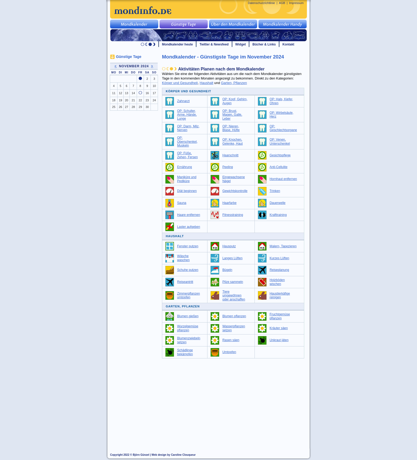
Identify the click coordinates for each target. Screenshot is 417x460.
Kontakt (288, 44)
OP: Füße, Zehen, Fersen (187, 155)
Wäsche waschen (183, 258)
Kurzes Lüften (279, 258)
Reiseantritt (185, 282)
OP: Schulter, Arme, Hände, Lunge (187, 114)
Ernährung (184, 167)
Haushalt (206, 83)
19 (120, 100)
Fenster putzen (187, 246)
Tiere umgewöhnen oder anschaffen (233, 295)
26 (120, 106)
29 (140, 106)
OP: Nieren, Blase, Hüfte (231, 128)
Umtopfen (229, 352)
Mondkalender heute (177, 44)
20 (126, 100)
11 (113, 93)
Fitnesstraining (232, 215)
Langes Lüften (232, 258)
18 (113, 100)
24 (154, 100)
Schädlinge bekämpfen (185, 352)
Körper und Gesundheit (180, 83)
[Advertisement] (236, 401)
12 (120, 93)
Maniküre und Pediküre (186, 179)
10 (154, 85)
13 (126, 93)
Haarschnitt (230, 155)
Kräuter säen (279, 328)
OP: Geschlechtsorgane (283, 128)
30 (147, 106)
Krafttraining (278, 215)
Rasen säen (230, 340)
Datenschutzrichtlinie (261, 3)
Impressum (296, 3)
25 (113, 106)
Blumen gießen (187, 316)
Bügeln (227, 270)
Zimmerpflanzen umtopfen (188, 295)
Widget (240, 44)
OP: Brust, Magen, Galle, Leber (232, 114)
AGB (282, 3)
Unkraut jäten (279, 340)
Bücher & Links (264, 44)
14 (133, 93)
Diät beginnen (187, 191)
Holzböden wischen (277, 282)
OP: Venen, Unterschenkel (280, 141)
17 (154, 93)
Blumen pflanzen (234, 316)
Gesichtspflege (280, 155)
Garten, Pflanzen (234, 83)
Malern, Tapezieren (283, 246)
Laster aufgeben (188, 227)
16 (147, 93)
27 (126, 106)
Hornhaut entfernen (283, 179)
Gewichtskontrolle (234, 191)
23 (147, 100)
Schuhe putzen (187, 270)
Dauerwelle (278, 203)
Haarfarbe (229, 203)
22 (140, 100)
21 (133, 100)
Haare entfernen (188, 215)
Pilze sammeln (232, 282)
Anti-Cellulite (278, 167)
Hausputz (229, 246)
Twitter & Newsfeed (213, 44)
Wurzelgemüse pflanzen (187, 328)
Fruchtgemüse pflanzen (280, 316)
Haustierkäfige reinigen (280, 295)
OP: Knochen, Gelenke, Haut (232, 141)
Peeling (227, 167)
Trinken (275, 191)
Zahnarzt (183, 101)
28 (133, 106)
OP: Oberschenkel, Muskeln (187, 141)
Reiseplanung (279, 270)
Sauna (181, 203)
